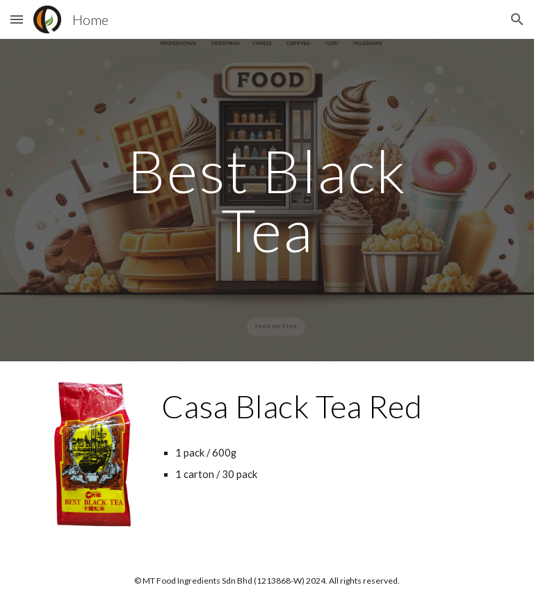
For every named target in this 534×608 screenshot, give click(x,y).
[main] (266, 200)
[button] (16, 19)
